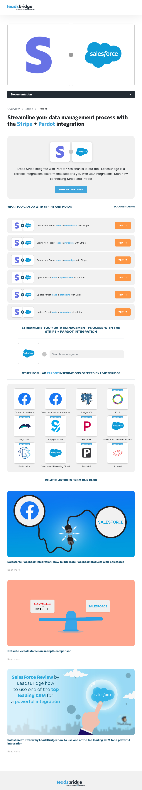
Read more (13, 570)
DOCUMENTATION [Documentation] (124, 206)
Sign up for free (71, 189)
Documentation (21, 94)
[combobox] (87, 354)
